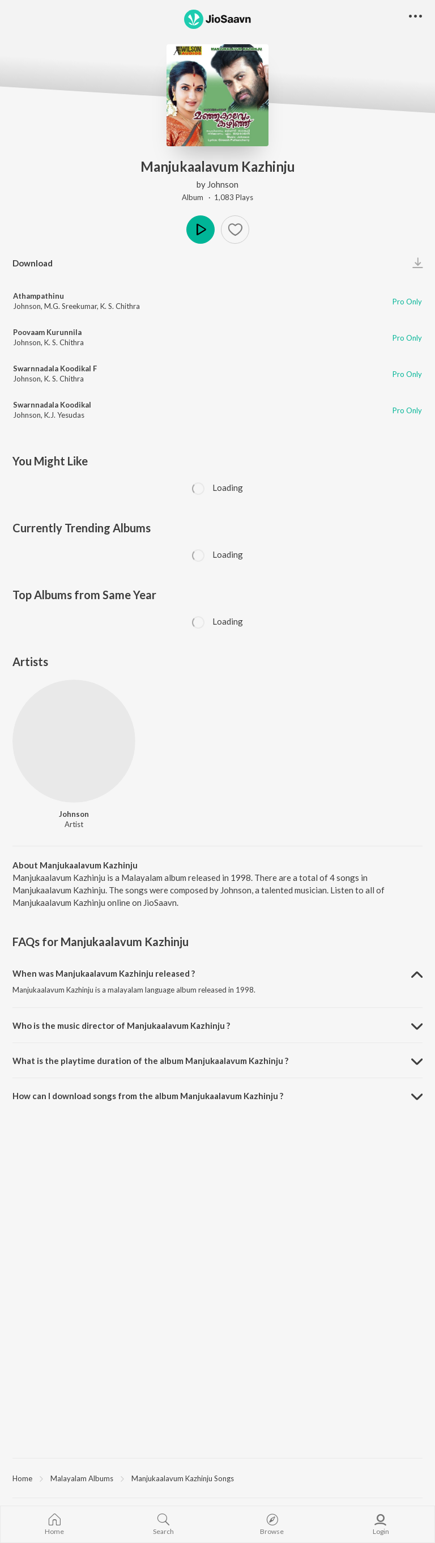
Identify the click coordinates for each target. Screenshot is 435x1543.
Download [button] (32, 263)
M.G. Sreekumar (70, 306)
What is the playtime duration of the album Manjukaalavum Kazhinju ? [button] (150, 1060)
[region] (217, 1478)
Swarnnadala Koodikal (52, 404)
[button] (235, 229)
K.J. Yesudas (64, 414)
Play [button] (200, 229)
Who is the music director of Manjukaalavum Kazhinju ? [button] (121, 1025)
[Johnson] (73, 741)
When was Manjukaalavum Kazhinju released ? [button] (103, 973)
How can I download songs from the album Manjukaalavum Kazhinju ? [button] (147, 1096)
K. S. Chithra (120, 306)
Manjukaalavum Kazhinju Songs (182, 1478)
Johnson (222, 184)
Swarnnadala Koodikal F (55, 368)
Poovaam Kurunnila (47, 332)
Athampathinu (38, 295)
